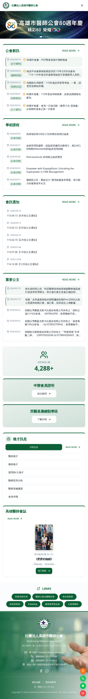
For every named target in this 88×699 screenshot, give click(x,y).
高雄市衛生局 (21, 596)
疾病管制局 (15, 604)
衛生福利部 (68, 596)
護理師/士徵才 (16, 472)
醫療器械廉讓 (15, 488)
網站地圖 (36, 682)
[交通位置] (83, 671)
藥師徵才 (13, 464)
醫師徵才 (13, 456)
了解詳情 (44, 419)
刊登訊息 (34, 447)
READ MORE (71, 50)
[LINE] (83, 686)
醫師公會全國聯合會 (45, 596)
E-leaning (32, 604)
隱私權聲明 (50, 682)
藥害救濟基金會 (52, 604)
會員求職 (13, 496)
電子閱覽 (44, 570)
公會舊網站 (73, 604)
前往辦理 (44, 393)
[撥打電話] (83, 678)
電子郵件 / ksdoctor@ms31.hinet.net (46, 652)
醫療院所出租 (15, 480)
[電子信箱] (83, 693)
